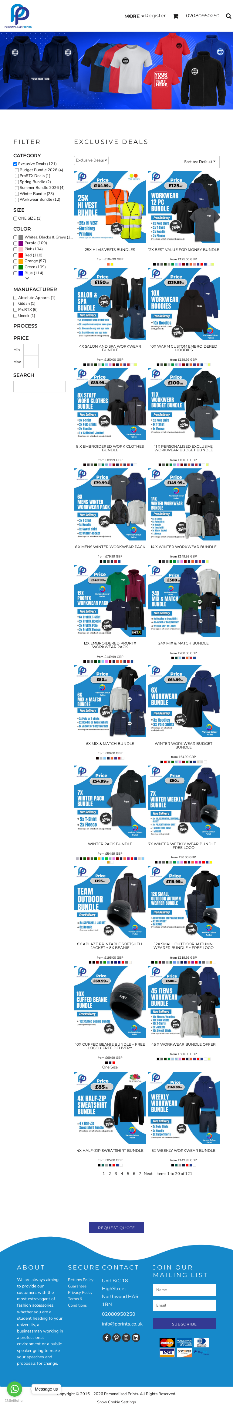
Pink (28, 249)
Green (30, 267)
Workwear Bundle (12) (40, 199)
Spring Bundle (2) (35, 182)
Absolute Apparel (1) (37, 298)
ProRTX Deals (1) (35, 176)
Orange (31, 261)
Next (148, 1173)
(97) (32, 261)
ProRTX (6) (28, 309)
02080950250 (118, 1314)
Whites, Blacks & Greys (45, 237)
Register (155, 16)
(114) (30, 273)
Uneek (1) (26, 315)
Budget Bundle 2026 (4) (41, 170)
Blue (29, 273)
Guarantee (77, 1286)
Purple (30, 243)
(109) (32, 243)
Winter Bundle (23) (37, 193)
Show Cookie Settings (116, 1402)
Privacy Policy (80, 1292)
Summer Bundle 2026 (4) (42, 187)
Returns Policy (80, 1280)
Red (28, 255)
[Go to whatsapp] (14, 1389)
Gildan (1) (26, 303)
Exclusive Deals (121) (37, 164)
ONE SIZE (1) (30, 218)
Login (131, 16)
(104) (30, 249)
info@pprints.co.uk (122, 1324)
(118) (30, 255)
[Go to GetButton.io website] (14, 1401)
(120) (47, 237)
